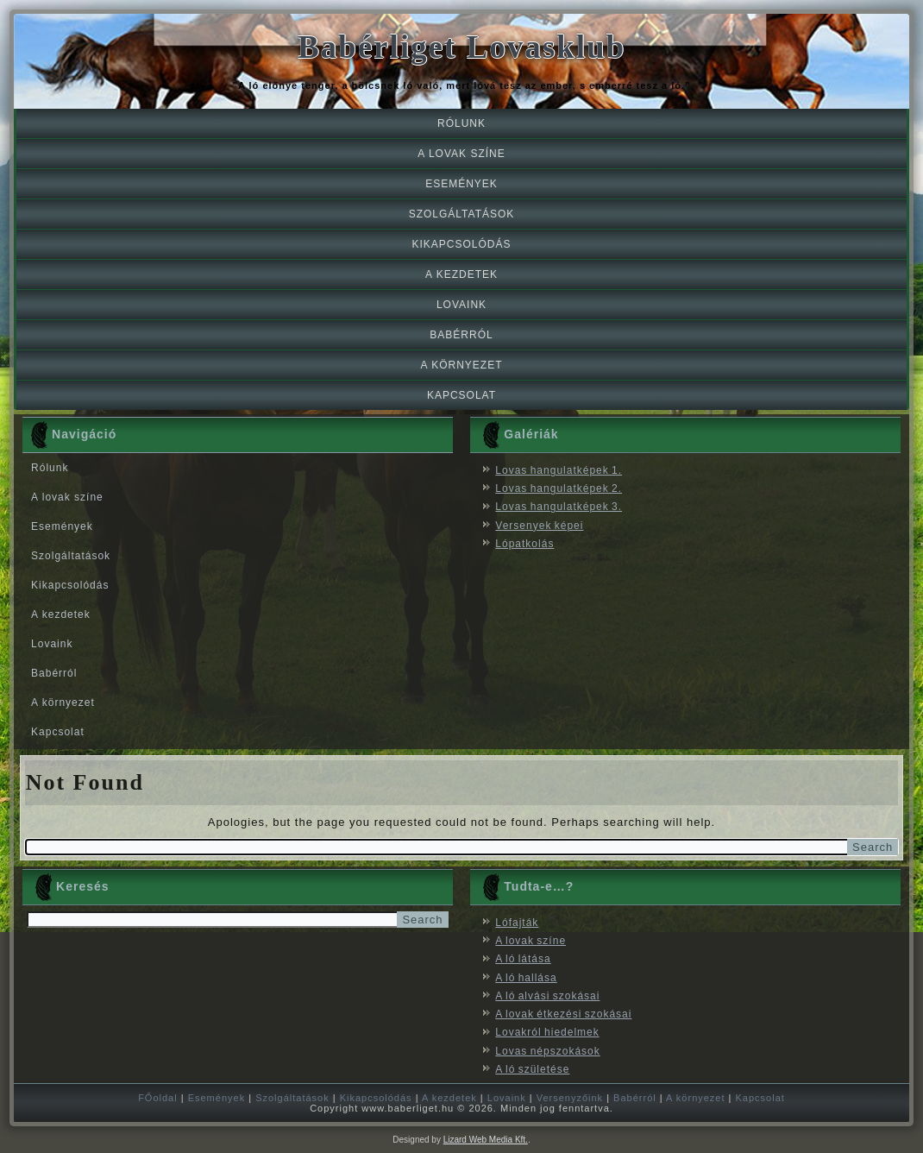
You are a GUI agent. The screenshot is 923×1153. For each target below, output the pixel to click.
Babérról (461, 335)
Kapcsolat (461, 395)
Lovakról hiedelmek (547, 1032)
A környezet (461, 365)
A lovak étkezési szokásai (563, 1014)
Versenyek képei (539, 526)
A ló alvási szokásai (547, 996)
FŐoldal (158, 1098)
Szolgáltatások (462, 214)
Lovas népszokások (547, 1051)
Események (461, 184)
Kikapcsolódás (461, 244)
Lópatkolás (524, 544)
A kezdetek (461, 274)
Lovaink (461, 305)
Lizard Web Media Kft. (485, 1139)
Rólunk (461, 123)
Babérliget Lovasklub (461, 47)
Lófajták (516, 923)
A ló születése (532, 1069)
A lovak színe (461, 154)
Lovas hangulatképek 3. (558, 507)
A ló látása (522, 959)
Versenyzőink (570, 1098)
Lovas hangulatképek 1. (558, 470)
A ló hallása (525, 978)
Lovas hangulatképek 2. (558, 488)
